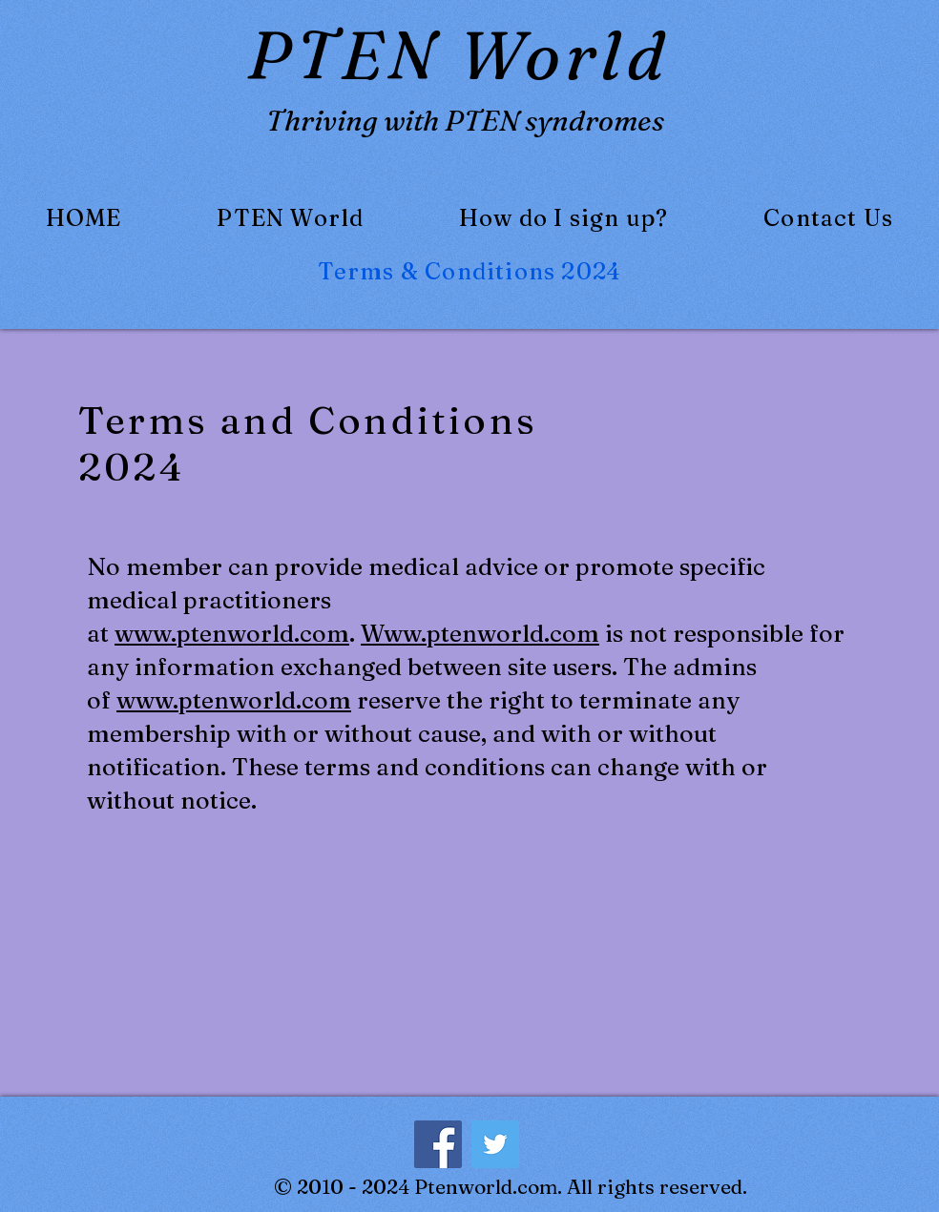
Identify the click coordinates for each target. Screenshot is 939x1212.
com (574, 633)
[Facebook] (438, 1144)
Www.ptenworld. (455, 633)
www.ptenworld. (209, 700)
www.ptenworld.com (232, 633)
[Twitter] (495, 1144)
